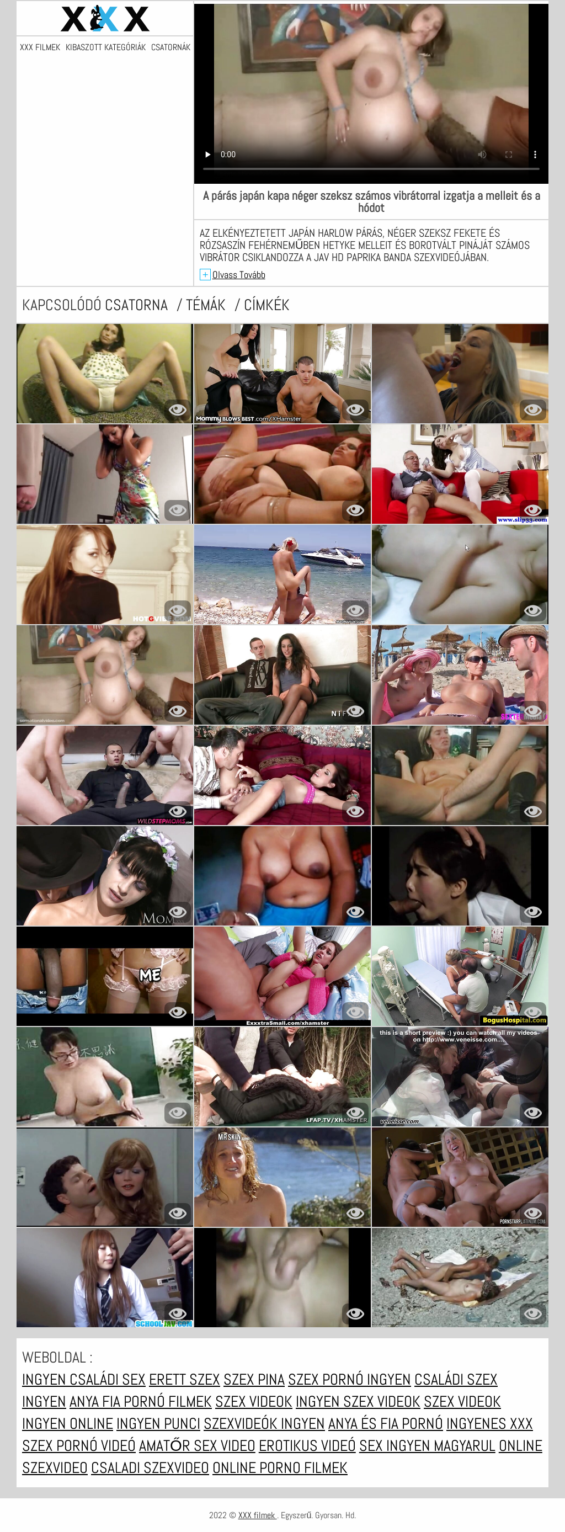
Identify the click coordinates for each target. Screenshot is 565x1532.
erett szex (184, 1379)
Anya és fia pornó (385, 1423)
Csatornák (170, 47)
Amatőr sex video (197, 1445)
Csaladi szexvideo (150, 1467)
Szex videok (253, 1401)
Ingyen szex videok (358, 1401)
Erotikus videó (307, 1445)
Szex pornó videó (79, 1445)
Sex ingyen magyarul (427, 1445)
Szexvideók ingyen (264, 1423)
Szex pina (254, 1379)
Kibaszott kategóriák (106, 47)
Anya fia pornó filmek (141, 1401)
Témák (207, 305)
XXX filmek (40, 47)
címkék (267, 305)
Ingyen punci (158, 1423)
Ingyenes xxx (489, 1423)
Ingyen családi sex (84, 1379)
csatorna (138, 305)
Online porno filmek (280, 1467)
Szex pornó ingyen (349, 1379)
